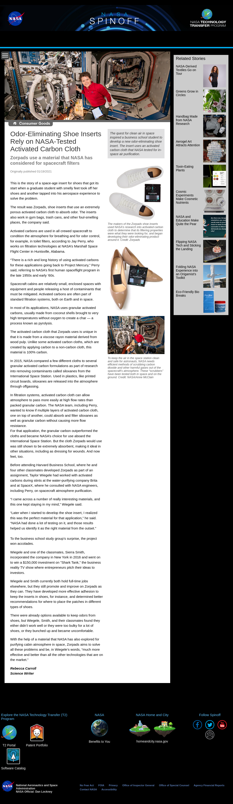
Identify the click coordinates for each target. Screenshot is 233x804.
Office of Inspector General (138, 785)
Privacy (113, 785)
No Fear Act (87, 785)
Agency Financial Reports (209, 785)
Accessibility (109, 789)
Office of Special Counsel (174, 785)
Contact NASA (88, 789)
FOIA (101, 785)
